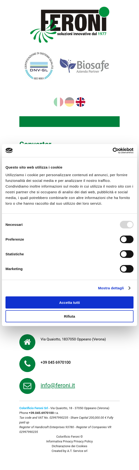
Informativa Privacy (59, 441)
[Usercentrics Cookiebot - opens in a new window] (113, 150)
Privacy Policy (83, 441)
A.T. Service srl (77, 451)
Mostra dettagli (111, 288)
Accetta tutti (69, 302)
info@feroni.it (58, 385)
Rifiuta (69, 316)
